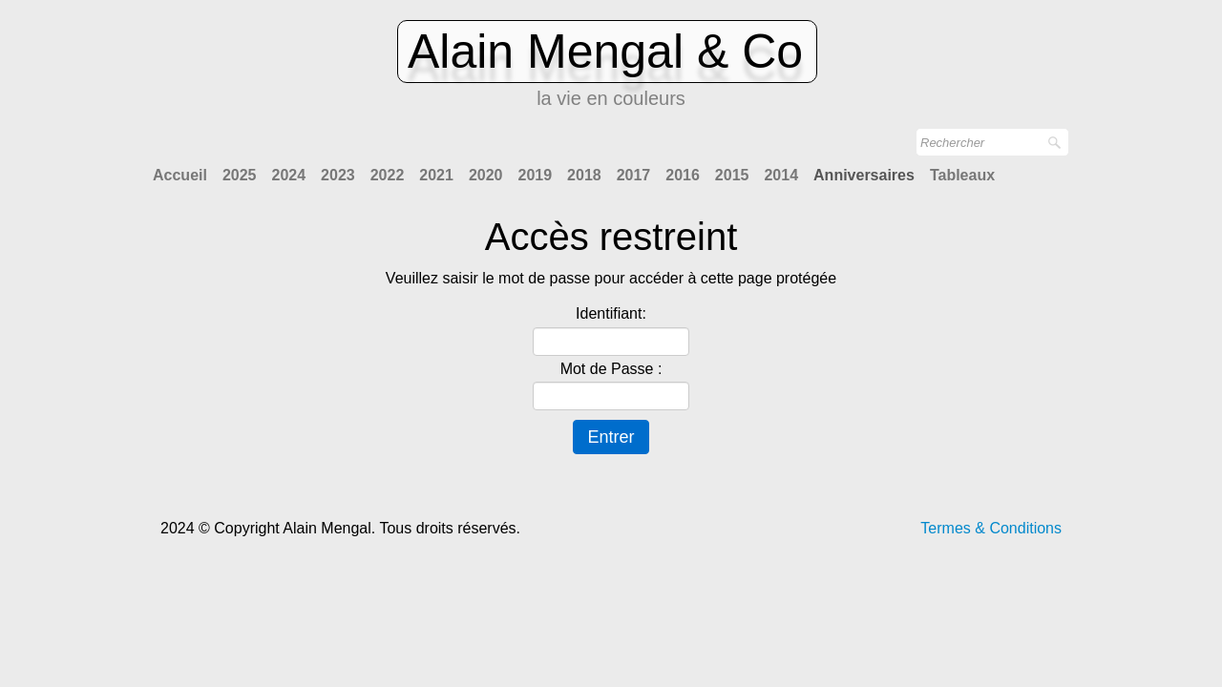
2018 (584, 175)
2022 (387, 175)
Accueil (180, 175)
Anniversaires (864, 175)
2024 (289, 175)
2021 (436, 175)
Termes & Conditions (991, 528)
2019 (534, 175)
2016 (682, 175)
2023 (338, 175)
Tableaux (962, 175)
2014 (781, 175)
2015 (732, 175)
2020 (486, 175)
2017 (634, 175)
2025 (239, 175)
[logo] (611, 69)
